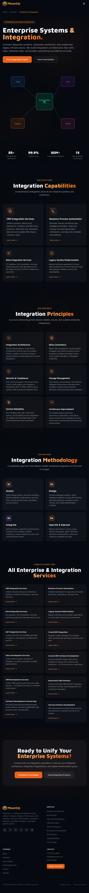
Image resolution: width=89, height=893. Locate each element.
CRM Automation (53, 823)
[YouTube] (27, 830)
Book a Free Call (55, 866)
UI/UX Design (52, 842)
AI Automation (52, 815)
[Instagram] (16, 830)
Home (5, 12)
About (5, 854)
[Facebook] (10, 830)
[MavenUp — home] (22, 808)
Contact (6, 869)
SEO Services (52, 834)
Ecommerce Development (56, 831)
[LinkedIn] (5, 830)
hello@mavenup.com (55, 857)
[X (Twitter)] (21, 830)
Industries (6, 857)
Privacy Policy (65, 884)
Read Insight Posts (9, 865)
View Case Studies (45, 59)
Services (13, 12)
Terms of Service (79, 884)
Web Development (54, 827)
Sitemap (6, 873)
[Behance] (32, 830)
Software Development (55, 811)
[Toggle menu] (84, 2)
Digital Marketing (53, 838)
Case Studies (8, 861)
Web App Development (55, 819)
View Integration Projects (59, 779)
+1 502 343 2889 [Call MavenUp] (53, 853)
